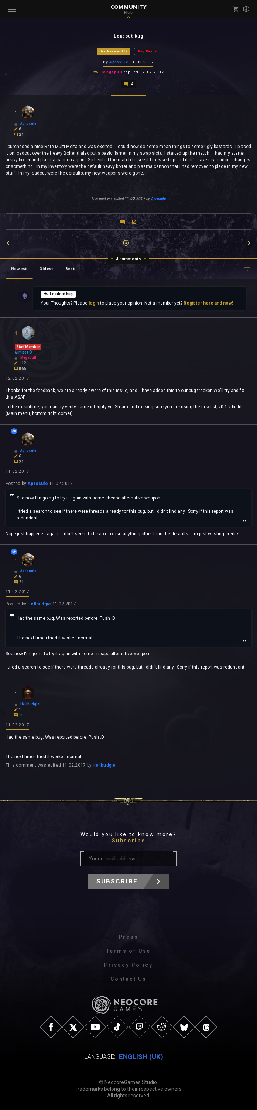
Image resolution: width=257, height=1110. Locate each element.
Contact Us (128, 979)
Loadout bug (58, 293)
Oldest (46, 268)
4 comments (128, 258)
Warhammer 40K (114, 51)
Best (70, 268)
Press (128, 937)
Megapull (112, 72)
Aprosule (118, 62)
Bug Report (148, 51)
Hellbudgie (39, 603)
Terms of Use (128, 951)
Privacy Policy (128, 965)
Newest (19, 268)
